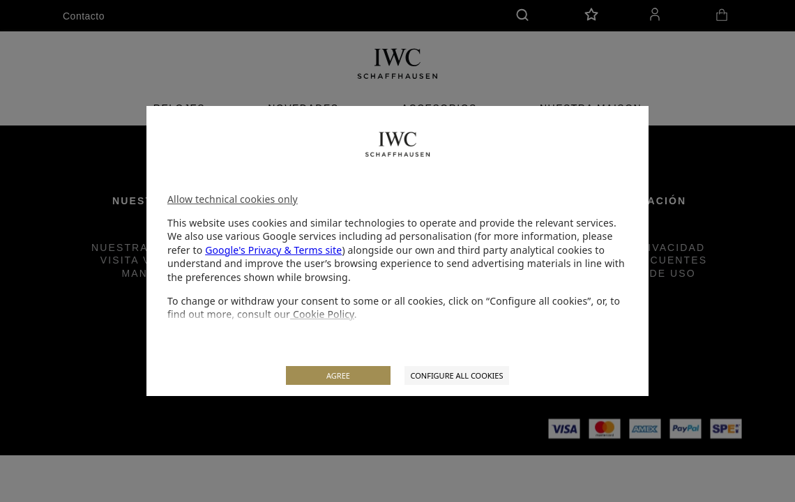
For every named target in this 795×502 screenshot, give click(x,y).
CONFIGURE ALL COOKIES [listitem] (456, 375)
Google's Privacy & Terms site (273, 250)
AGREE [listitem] (338, 375)
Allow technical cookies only (232, 199)
